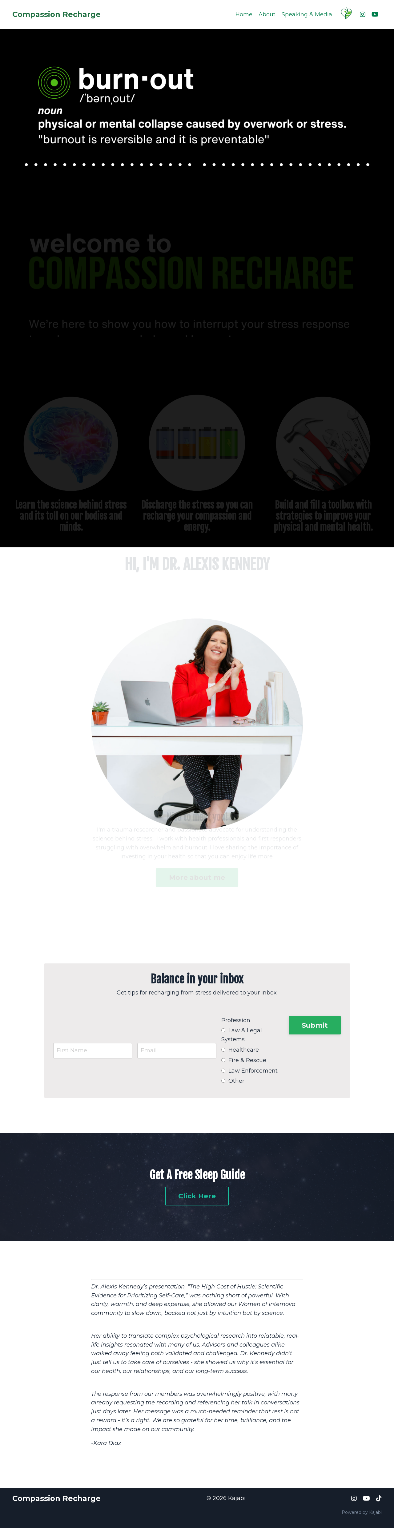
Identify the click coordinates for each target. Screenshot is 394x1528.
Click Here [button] (197, 1196)
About (267, 14)
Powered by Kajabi (362, 1512)
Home (243, 14)
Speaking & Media (307, 14)
